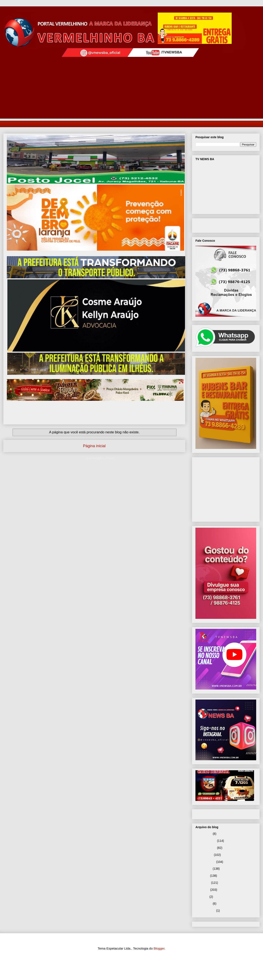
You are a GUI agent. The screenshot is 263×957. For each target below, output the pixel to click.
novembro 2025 (205, 847)
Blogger (159, 948)
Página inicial (94, 446)
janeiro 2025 (203, 903)
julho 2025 (202, 875)
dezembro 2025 (205, 840)
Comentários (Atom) (100, 458)
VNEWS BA (212, 224)
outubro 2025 (204, 854)
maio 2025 (202, 889)
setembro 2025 (205, 862)
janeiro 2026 (203, 833)
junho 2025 (202, 882)
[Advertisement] (131, 89)
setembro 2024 (205, 910)
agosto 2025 (203, 868)
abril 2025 (202, 896)
